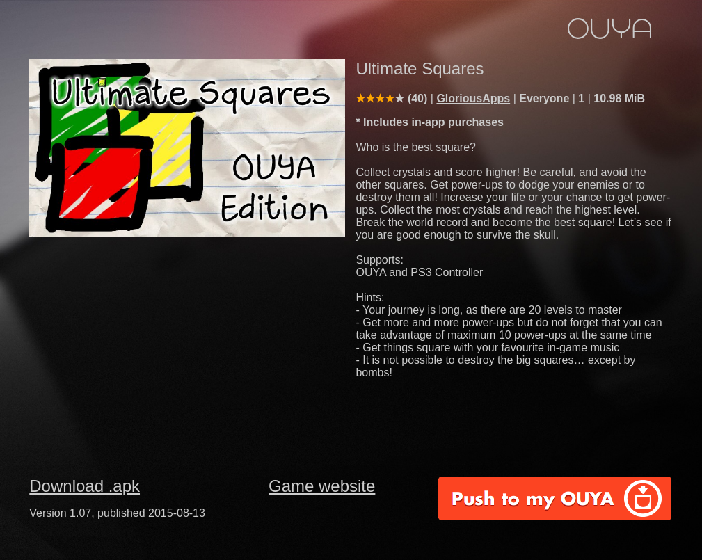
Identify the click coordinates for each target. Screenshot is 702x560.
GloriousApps (473, 98)
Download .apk (84, 486)
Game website (322, 486)
